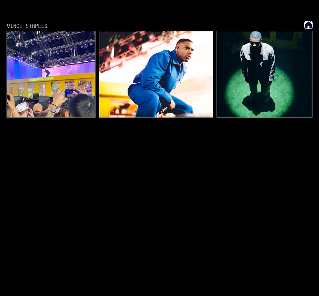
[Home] (308, 25)
